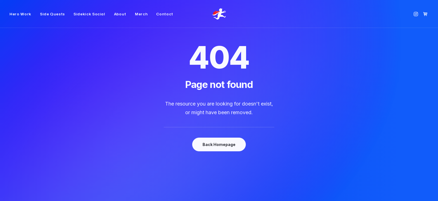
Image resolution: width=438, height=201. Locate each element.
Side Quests (52, 18)
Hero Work (20, 18)
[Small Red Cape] (219, 18)
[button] (416, 18)
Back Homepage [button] (219, 144)
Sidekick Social (89, 18)
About (120, 18)
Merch (141, 18)
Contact (164, 18)
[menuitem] (22, 18)
